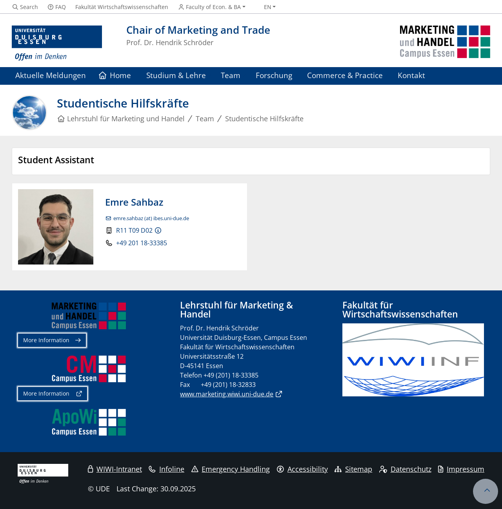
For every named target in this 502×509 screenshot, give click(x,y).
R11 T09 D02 (134, 230)
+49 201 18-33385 (141, 243)
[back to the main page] (445, 43)
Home (115, 75)
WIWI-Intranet (115, 469)
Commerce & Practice (345, 75)
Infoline (166, 469)
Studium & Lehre (176, 75)
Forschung (274, 75)
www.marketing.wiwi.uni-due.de (226, 394)
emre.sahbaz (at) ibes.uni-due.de (151, 218)
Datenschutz (405, 469)
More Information (46, 340)
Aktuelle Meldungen (50, 75)
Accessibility (302, 469)
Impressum (461, 469)
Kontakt (411, 75)
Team (230, 75)
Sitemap (353, 469)
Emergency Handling (230, 469)
